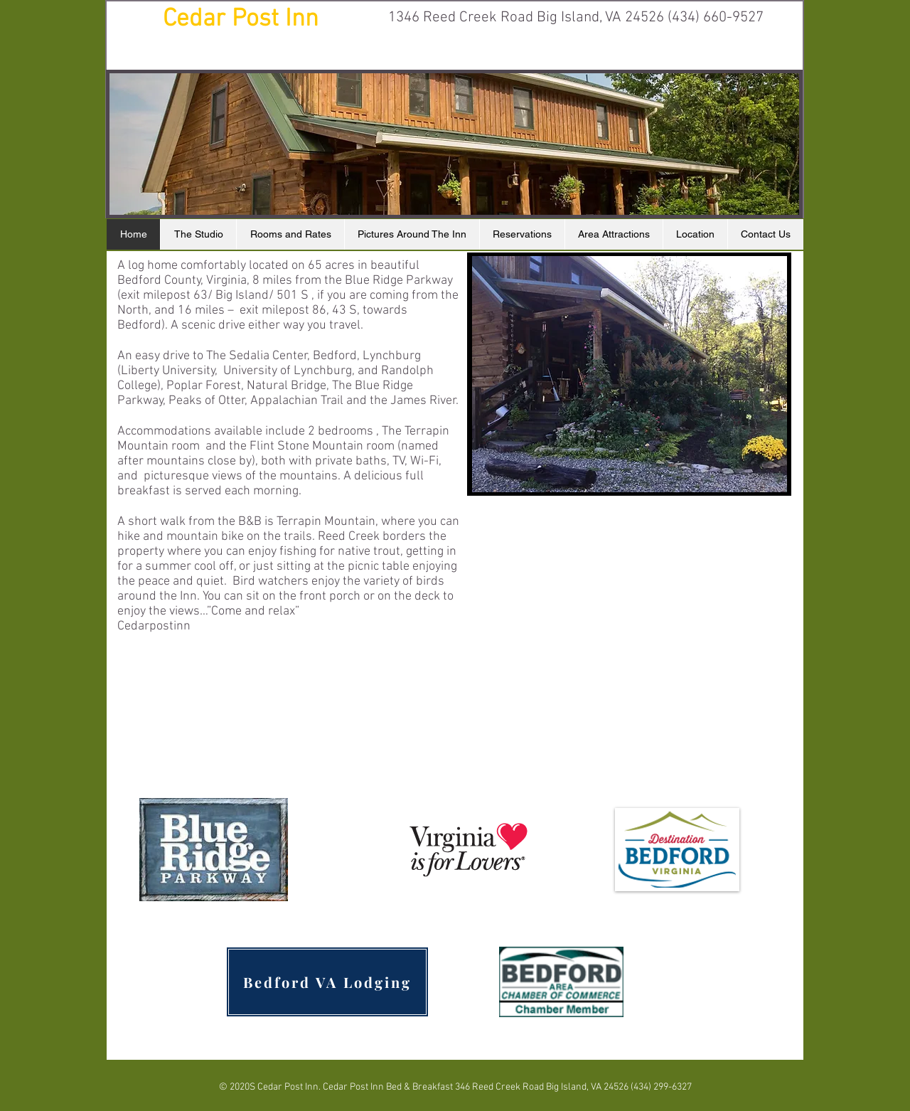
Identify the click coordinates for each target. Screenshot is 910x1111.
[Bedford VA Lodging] (327, 982)
